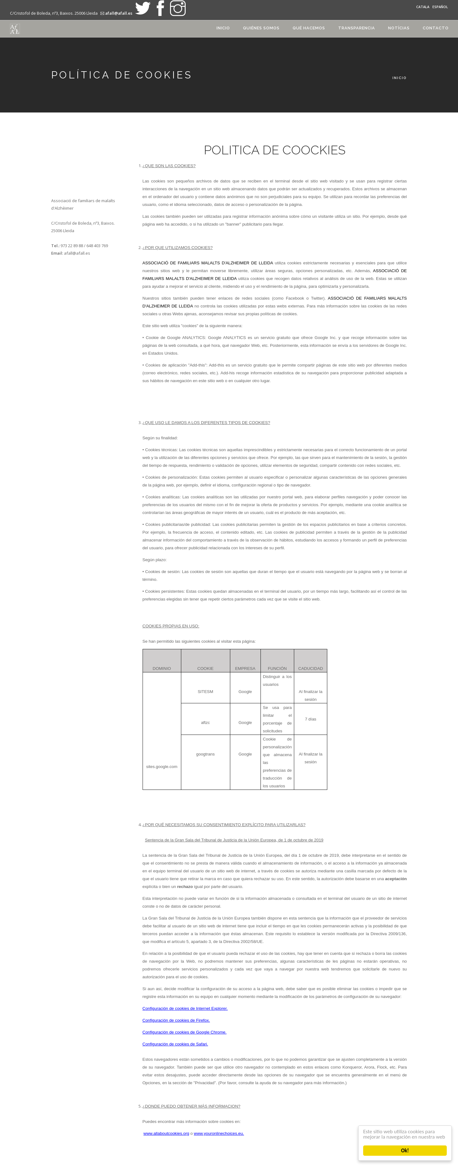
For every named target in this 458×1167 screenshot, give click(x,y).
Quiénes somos (261, 28)
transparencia (356, 28)
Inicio (223, 28)
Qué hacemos (309, 28)
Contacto (436, 28)
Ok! (405, 1150)
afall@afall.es (118, 13)
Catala (422, 6)
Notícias (399, 28)
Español (440, 6)
